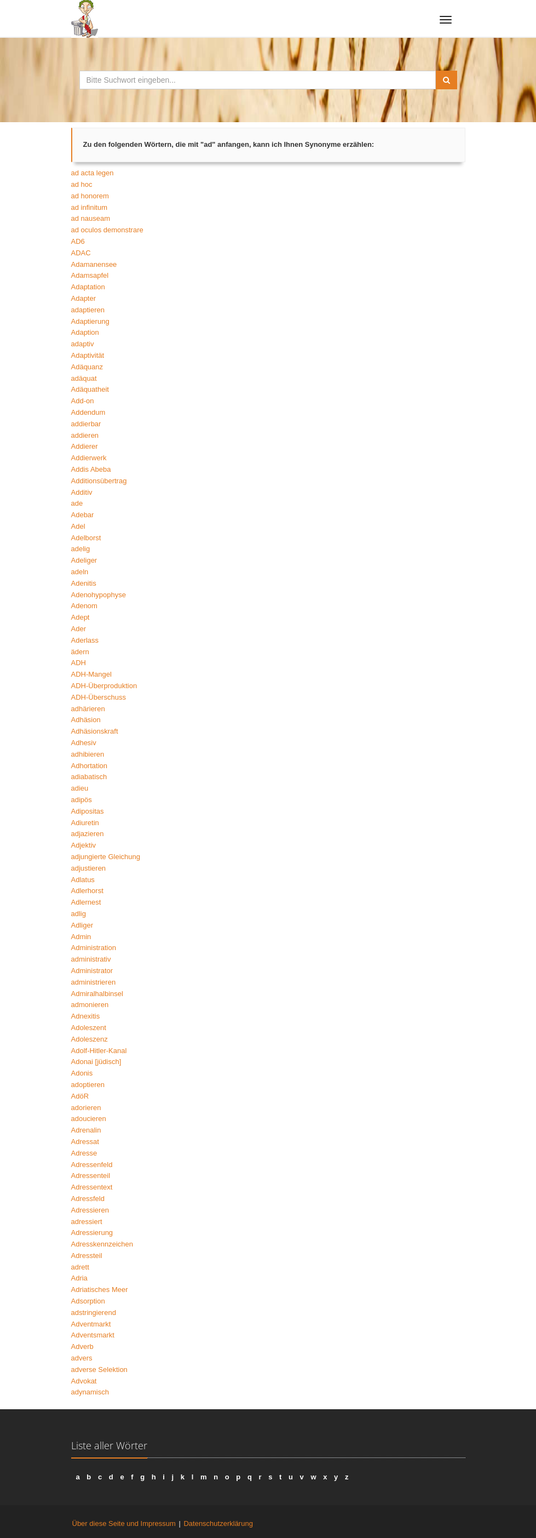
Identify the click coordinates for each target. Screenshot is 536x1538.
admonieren (90, 1004)
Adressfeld (88, 1198)
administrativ (91, 959)
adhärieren (88, 709)
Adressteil (86, 1255)
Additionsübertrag (99, 481)
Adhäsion (86, 720)
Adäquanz (87, 367)
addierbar (86, 424)
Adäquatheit (90, 389)
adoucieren (88, 1118)
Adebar (82, 515)
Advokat (84, 1381)
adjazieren (87, 834)
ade (77, 503)
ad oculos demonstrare (107, 230)
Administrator (92, 971)
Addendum (88, 412)
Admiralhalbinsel (97, 994)
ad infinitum (89, 207)
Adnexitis (85, 1016)
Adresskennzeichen (102, 1244)
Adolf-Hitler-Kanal (99, 1051)
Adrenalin (86, 1130)
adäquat (84, 378)
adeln (80, 572)
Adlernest (86, 902)
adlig (78, 914)
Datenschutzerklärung (217, 1523)
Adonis (82, 1073)
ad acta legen (92, 173)
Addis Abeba (91, 469)
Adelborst (86, 538)
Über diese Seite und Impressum (124, 1523)
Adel (78, 526)
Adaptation (88, 287)
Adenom (84, 606)
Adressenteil (91, 1175)
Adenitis (83, 583)
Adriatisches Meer (99, 1289)
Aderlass (85, 640)
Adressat (85, 1141)
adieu (80, 788)
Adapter (83, 298)
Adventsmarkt (92, 1335)
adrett (80, 1267)
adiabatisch (89, 777)
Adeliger (84, 560)
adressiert (86, 1221)
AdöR (80, 1096)
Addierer (84, 446)
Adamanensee (94, 264)
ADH (78, 663)
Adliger (82, 925)
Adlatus (83, 880)
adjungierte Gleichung (105, 857)
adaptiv (82, 344)
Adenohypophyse (98, 595)
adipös (81, 800)
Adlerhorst (87, 891)
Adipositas (87, 811)
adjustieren (88, 868)
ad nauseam (91, 218)
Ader (78, 629)
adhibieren (88, 754)
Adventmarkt (91, 1324)
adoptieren (88, 1084)
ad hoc (82, 184)
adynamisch (90, 1392)
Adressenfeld (92, 1164)
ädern (80, 652)
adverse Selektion (99, 1369)
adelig (80, 549)
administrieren (93, 982)
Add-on (82, 401)
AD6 (78, 241)
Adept (80, 617)
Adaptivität (88, 355)
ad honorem (90, 196)
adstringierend (93, 1312)
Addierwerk (89, 458)
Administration (93, 948)
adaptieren (88, 310)
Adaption (85, 332)
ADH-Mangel (91, 674)
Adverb (82, 1346)
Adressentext (92, 1187)
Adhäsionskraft (94, 731)
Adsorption (88, 1301)
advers (82, 1358)
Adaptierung (90, 321)
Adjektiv (83, 845)
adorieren (86, 1108)
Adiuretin (85, 823)
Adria (79, 1278)
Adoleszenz (89, 1039)
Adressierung (92, 1232)
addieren (85, 435)
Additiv (82, 492)
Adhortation (89, 766)
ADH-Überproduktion (104, 686)
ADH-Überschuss (98, 697)
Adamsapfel (90, 275)
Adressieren (90, 1210)
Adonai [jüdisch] (96, 1061)
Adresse (84, 1153)
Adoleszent (88, 1028)
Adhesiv (83, 743)
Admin (81, 937)
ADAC (81, 253)
